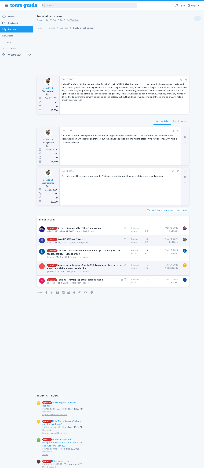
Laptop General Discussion (171, 192)
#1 (146, 79)
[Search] (89, 5)
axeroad (51, 314)
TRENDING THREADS (163, 173)
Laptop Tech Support (168, 296)
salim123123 (53, 234)
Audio (161, 232)
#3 (138, 171)
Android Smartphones (169, 247)
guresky (51, 297)
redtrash (135, 310)
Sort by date (123, 121)
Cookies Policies (90, 463)
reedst (50, 252)
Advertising (67, 463)
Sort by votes (140, 121)
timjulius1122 (132, 286)
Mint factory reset (173, 238)
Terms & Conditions (132, 463)
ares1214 (43, 20)
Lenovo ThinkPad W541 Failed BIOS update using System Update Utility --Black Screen (65, 266)
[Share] (142, 79)
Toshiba (74, 20)
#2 (138, 131)
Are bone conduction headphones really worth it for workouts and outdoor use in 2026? (179, 219)
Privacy (110, 463)
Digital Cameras (166, 278)
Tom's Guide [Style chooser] (178, 450)
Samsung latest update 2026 (178, 253)
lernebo (50, 273)
